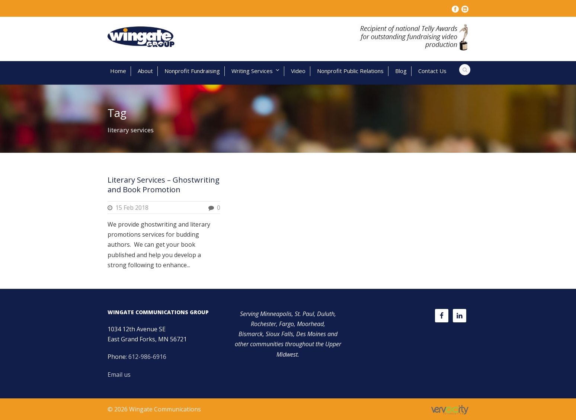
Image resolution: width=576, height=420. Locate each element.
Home (118, 71)
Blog (401, 71)
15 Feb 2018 (131, 207)
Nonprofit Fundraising (192, 71)
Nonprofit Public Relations (350, 71)
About (145, 71)
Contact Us (432, 71)
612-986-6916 (147, 357)
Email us (119, 374)
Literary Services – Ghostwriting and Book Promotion (164, 185)
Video (298, 71)
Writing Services (252, 71)
